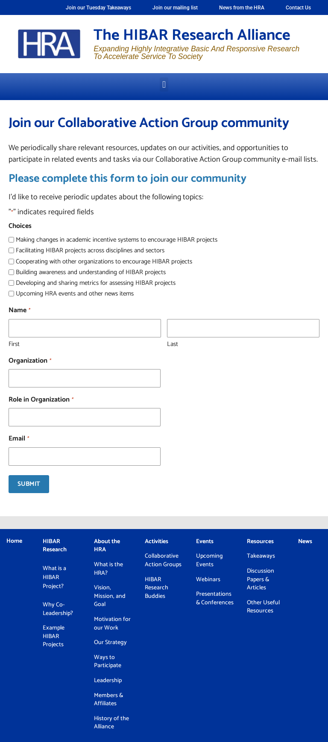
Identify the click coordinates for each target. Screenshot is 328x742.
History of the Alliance (111, 723)
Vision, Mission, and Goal (110, 596)
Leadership (108, 681)
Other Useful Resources (263, 607)
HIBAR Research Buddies (156, 588)
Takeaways (261, 556)
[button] (164, 84)
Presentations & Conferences (215, 598)
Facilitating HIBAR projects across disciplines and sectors (90, 250)
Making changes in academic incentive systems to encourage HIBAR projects (116, 239)
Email (19, 438)
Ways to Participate (107, 662)
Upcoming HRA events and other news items (75, 293)
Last (172, 344)
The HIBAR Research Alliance (192, 35)
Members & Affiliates (108, 700)
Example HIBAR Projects (53, 636)
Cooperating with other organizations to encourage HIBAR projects (104, 261)
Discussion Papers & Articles (260, 579)
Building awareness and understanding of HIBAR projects (91, 272)
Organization (30, 361)
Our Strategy (110, 642)
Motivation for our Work (112, 624)
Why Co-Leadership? (58, 609)
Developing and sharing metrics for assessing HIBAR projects (96, 282)
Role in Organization (41, 400)
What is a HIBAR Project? (54, 577)
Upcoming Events (209, 560)
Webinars (208, 580)
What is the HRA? (108, 569)
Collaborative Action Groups (164, 560)
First (14, 344)
